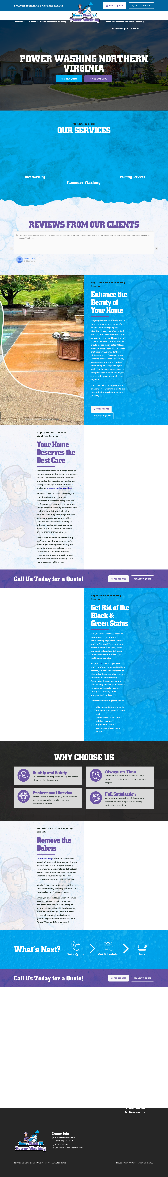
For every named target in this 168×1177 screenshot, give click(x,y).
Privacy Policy (42, 1162)
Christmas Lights (120, 28)
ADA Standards (58, 1162)
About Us (135, 28)
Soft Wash (20, 21)
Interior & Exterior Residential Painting (47, 21)
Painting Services (132, 176)
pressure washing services (59, 488)
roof (100, 664)
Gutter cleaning (44, 858)
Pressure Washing (84, 182)
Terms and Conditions (24, 1162)
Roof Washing (35, 176)
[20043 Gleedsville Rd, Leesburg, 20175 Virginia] (120, 1140)
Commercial (125, 14)
